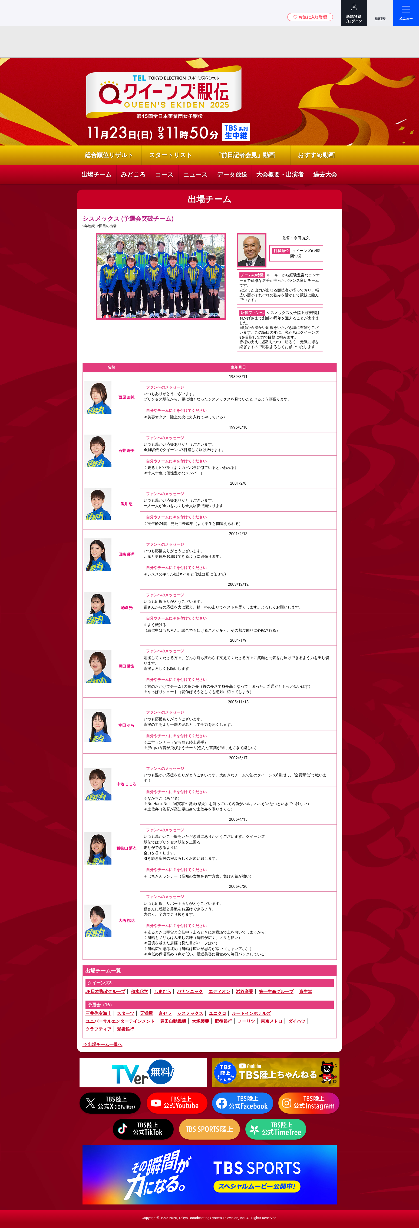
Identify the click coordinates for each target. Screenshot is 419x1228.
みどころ (133, 174)
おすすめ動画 (316, 154)
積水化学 (139, 991)
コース (164, 174)
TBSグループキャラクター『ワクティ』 (51, 13)
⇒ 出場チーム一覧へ (103, 1044)
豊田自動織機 (173, 1021)
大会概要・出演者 (280, 174)
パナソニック (190, 991)
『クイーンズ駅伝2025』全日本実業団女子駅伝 (167, 105)
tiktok (143, 1129)
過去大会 (325, 174)
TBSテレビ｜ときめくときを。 (20, 13)
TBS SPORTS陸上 (209, 1129)
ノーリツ (246, 1021)
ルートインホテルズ (251, 1013)
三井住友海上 (98, 1013)
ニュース (195, 174)
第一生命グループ (276, 991)
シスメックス (190, 1013)
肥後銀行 (223, 1021)
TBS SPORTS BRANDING (210, 1174)
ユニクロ (217, 1013)
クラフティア (98, 1029)
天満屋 (146, 1013)
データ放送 (232, 174)
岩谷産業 (244, 991)
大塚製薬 (200, 1021)
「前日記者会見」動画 (245, 154)
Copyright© (151, 1218)
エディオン (219, 991)
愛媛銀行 (125, 1029)
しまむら (162, 991)
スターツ (125, 1013)
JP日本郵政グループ (105, 991)
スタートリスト (170, 154)
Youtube (275, 1072)
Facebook (242, 1103)
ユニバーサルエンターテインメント (120, 1021)
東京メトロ (271, 1021)
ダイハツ (296, 1021)
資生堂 (305, 991)
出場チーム (96, 174)
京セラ (165, 1013)
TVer (143, 1072)
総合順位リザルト (109, 154)
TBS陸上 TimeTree (275, 1129)
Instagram (308, 1103)
